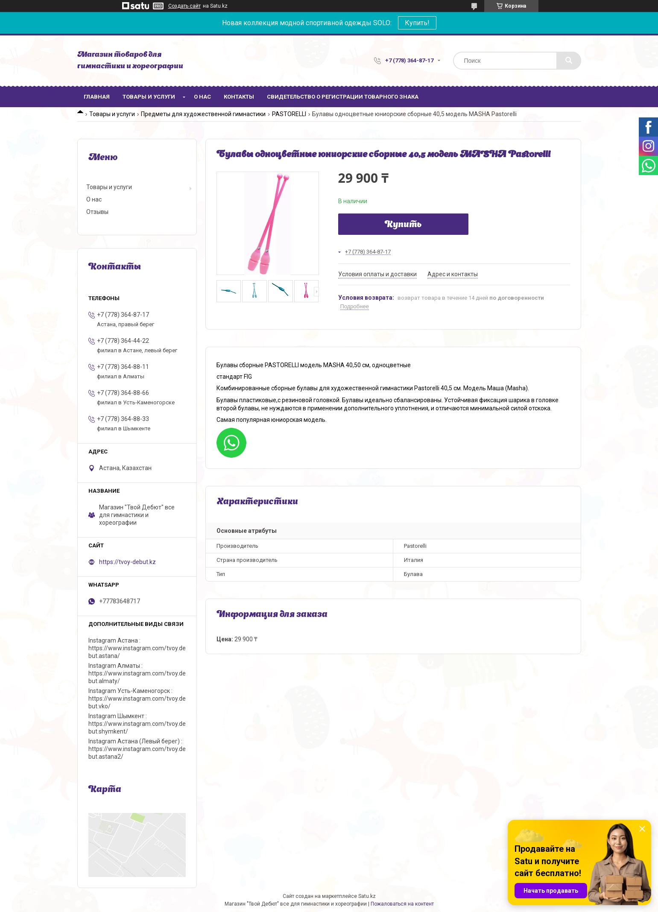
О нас (202, 97)
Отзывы (97, 211)
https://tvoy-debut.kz (127, 561)
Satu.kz (367, 896)
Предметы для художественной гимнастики (203, 114)
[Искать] (568, 61)
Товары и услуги (149, 97)
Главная (97, 97)
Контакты (239, 97)
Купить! (417, 23)
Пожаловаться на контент (402, 904)
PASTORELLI (289, 114)
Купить (403, 225)
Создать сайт (184, 6)
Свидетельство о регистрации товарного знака (342, 97)
